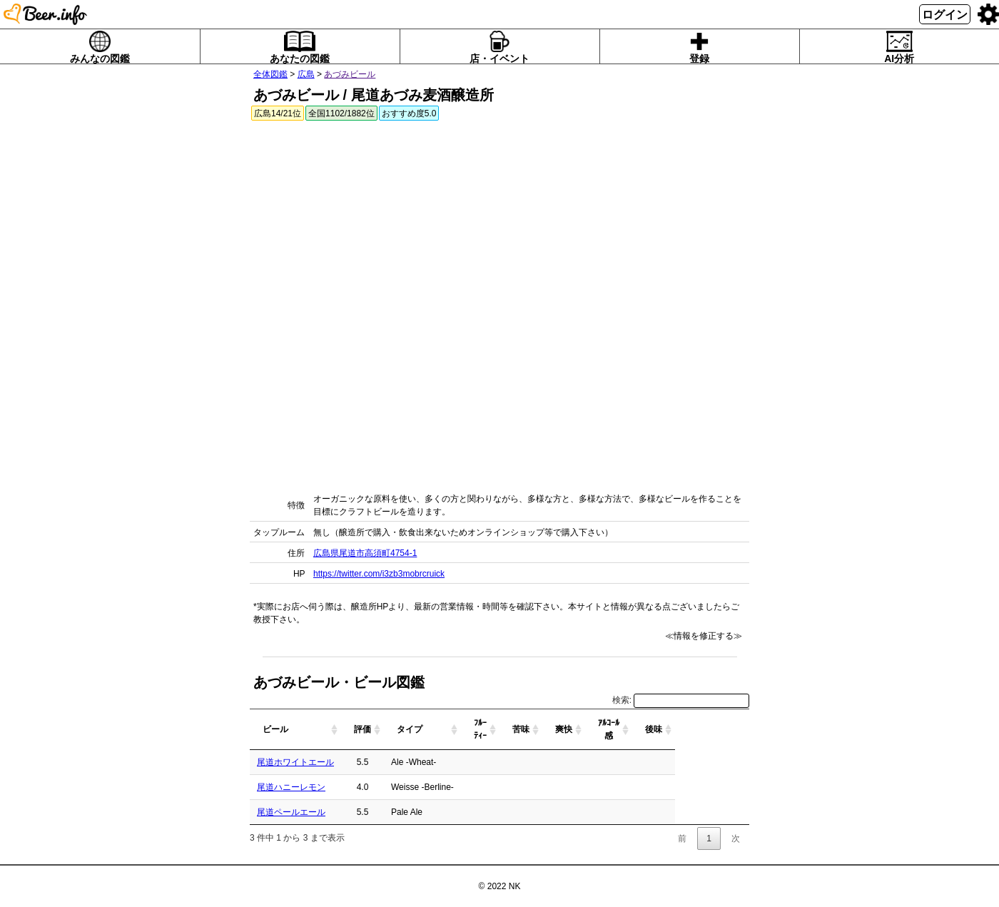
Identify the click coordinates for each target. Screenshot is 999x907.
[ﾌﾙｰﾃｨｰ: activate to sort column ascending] (554, 729)
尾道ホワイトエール (295, 762)
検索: (680, 700)
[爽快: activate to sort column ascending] (638, 729)
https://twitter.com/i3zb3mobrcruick (379, 574)
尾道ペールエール (291, 812)
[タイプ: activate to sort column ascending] (486, 729)
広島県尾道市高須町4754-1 (365, 553)
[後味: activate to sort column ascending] (727, 729)
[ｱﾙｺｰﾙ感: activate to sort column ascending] (682, 729)
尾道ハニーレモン (291, 787)
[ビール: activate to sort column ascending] (322, 729)
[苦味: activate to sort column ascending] (595, 729)
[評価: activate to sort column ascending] (415, 729)
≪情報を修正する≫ (703, 636)
